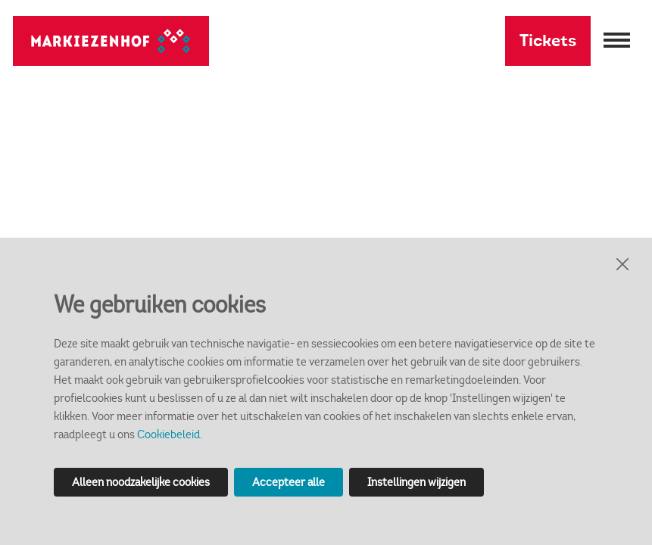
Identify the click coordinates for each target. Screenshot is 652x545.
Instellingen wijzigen (416, 482)
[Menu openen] (615, 41)
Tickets (547, 40)
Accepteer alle (288, 482)
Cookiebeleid (168, 434)
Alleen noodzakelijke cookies (141, 482)
